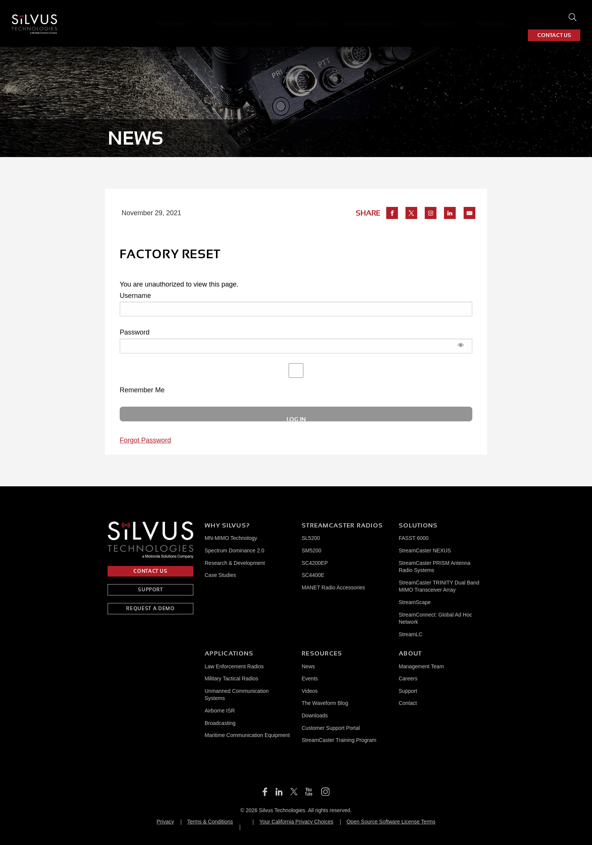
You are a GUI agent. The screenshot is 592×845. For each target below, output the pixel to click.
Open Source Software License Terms (391, 822)
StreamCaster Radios (217, 17)
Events (310, 678)
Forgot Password (145, 440)
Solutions (418, 525)
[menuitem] (157, 17)
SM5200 (311, 550)
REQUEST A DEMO (150, 608)
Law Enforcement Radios (234, 666)
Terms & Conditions (210, 822)
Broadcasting (220, 723)
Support (408, 691)
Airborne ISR (220, 711)
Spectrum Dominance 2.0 (234, 550)
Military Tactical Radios (231, 678)
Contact (408, 703)
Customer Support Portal (331, 728)
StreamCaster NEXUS (425, 550)
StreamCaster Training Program (339, 740)
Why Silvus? (154, 17)
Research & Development (235, 563)
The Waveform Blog (325, 703)
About (484, 17)
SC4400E (313, 575)
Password (135, 332)
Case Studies (220, 575)
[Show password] (461, 349)
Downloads (315, 715)
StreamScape (415, 602)
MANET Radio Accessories (333, 587)
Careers (408, 678)
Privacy (165, 822)
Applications (396, 17)
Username (135, 295)
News (308, 666)
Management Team (421, 666)
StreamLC (410, 634)
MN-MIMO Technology (231, 538)
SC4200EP (315, 563)
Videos (310, 691)
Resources (444, 17)
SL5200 (311, 538)
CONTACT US (554, 17)
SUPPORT (150, 589)
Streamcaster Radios (342, 525)
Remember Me (296, 378)
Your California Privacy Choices (296, 822)
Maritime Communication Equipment (247, 735)
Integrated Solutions (334, 17)
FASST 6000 (280, 17)
